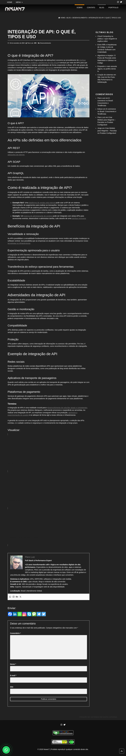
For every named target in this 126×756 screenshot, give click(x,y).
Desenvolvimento (45, 43)
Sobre (80, 8)
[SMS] (34, 614)
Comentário (15, 633)
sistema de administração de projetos (38, 216)
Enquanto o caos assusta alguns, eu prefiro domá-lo (107, 68)
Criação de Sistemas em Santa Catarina (98, 717)
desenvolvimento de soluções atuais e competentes (67, 408)
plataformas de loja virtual (48, 63)
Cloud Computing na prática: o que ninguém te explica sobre (107, 38)
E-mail (13, 675)
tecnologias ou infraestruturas (19, 243)
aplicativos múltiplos (30, 63)
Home (9, 2)
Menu (19, 2)
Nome (13, 664)
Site (11, 687)
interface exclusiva (79, 218)
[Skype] (29, 614)
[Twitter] (43, 614)
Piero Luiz (30, 43)
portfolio (113, 8)
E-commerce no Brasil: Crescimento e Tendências (106, 111)
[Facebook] (10, 614)
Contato (91, 8)
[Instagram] (24, 614)
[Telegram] (39, 614)
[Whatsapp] (19, 614)
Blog (101, 8)
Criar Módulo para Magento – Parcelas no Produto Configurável (107, 130)
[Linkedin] (15, 614)
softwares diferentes (45, 68)
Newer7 (46, 749)
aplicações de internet (16, 155)
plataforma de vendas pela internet (42, 203)
